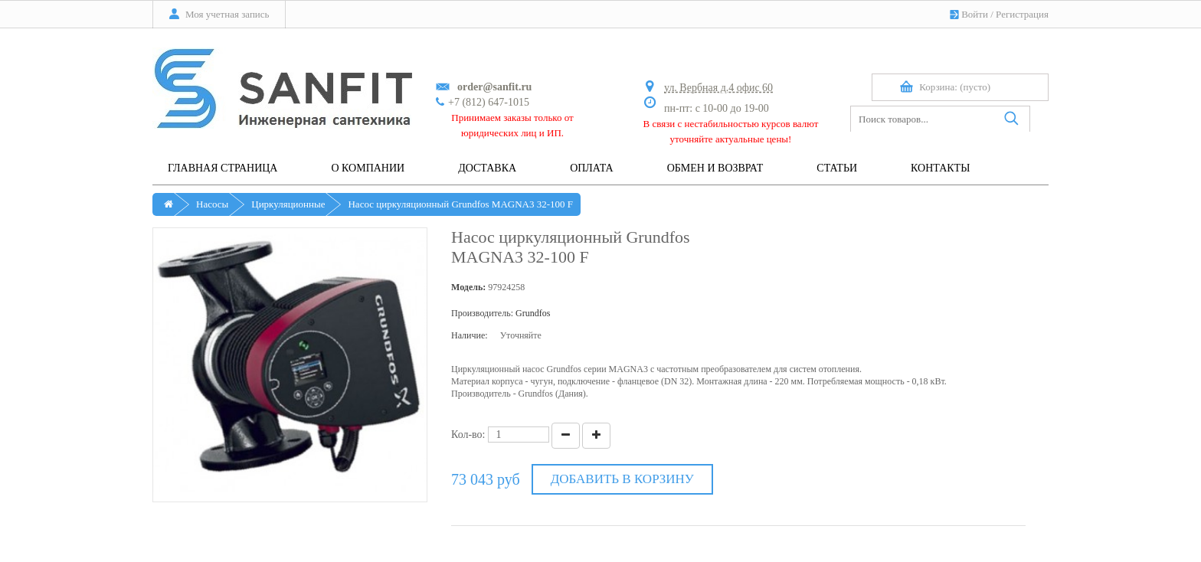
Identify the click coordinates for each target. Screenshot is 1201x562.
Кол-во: (468, 434)
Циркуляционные (288, 204)
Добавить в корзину (622, 479)
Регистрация (1022, 14)
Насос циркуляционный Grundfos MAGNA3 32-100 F (460, 204)
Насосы (212, 204)
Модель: (468, 287)
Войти (974, 14)
